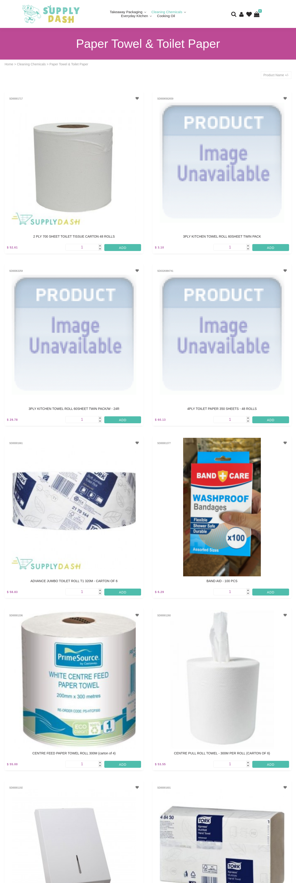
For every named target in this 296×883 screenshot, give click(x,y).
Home (9, 64)
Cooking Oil (166, 16)
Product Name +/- (276, 75)
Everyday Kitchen (134, 16)
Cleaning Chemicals (31, 64)
